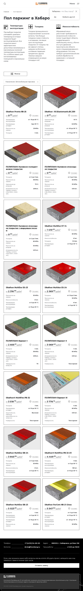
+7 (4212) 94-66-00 (32, 543)
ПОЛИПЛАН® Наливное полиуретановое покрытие (22, 168)
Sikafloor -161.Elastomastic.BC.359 (60, 112)
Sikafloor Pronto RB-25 (16, 112)
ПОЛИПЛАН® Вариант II (56, 341)
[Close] (76, 11)
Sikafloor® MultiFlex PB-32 (18, 398)
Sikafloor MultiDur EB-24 (17, 453)
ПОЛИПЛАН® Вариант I (17, 341)
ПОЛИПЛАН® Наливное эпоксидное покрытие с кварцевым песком (21, 228)
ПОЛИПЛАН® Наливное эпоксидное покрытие (60, 168)
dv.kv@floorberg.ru (32, 547)
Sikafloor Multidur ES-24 (56, 287)
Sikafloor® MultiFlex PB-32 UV (58, 453)
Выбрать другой (69, 17)
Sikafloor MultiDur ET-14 (56, 226)
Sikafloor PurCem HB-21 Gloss (58, 505)
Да (55, 17)
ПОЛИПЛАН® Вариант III (56, 398)
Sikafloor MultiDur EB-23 (17, 505)
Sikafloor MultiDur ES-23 (17, 287)
